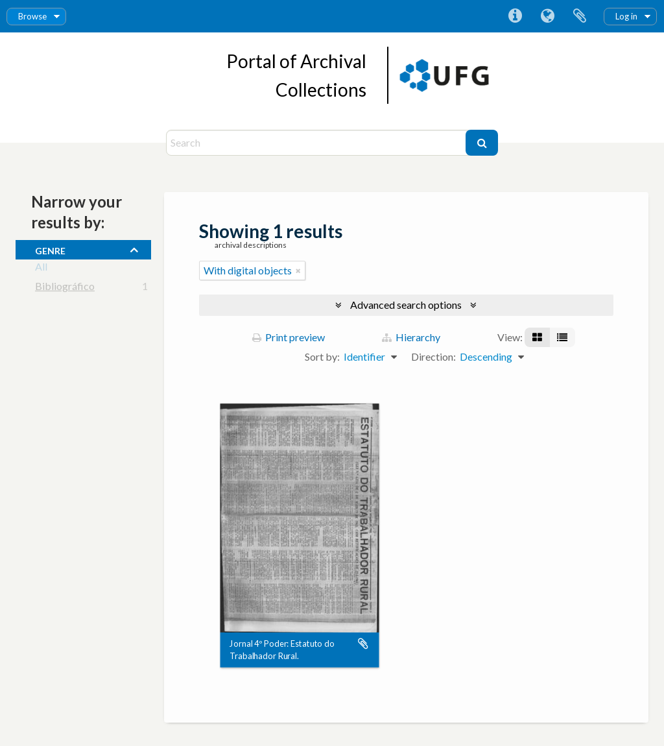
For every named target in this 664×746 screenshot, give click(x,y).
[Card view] (537, 337)
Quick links (515, 16)
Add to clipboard (363, 644)
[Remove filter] (298, 270)
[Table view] (562, 337)
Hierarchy (411, 337)
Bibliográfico (65, 288)
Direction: (433, 356)
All (41, 269)
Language (547, 16)
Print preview (288, 337)
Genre (50, 249)
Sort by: (322, 356)
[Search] (317, 143)
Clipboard (579, 16)
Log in (626, 16)
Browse (32, 16)
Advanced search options (406, 304)
